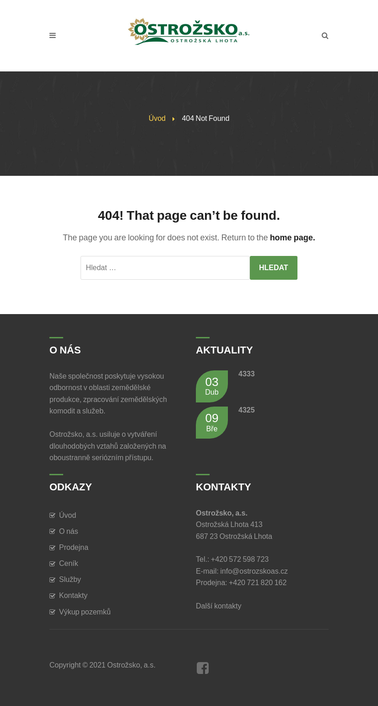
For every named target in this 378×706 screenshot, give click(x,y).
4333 (246, 374)
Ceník (68, 563)
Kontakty (73, 595)
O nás (68, 531)
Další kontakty (220, 606)
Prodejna (73, 547)
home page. (292, 237)
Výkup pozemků (85, 612)
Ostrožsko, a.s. (131, 665)
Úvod (157, 118)
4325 (246, 410)
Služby (70, 579)
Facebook (203, 668)
